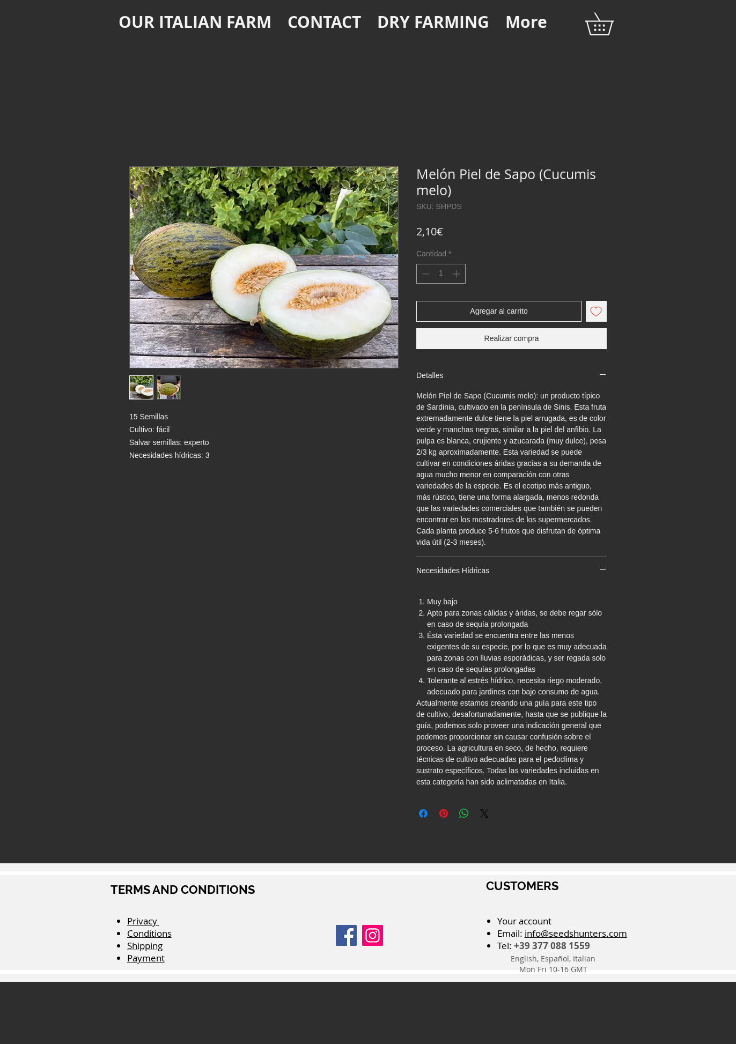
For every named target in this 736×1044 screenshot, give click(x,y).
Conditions (149, 933)
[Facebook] (346, 935)
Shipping (145, 945)
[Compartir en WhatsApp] (464, 813)
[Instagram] (372, 935)
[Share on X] (484, 813)
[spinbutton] (441, 273)
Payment (146, 958)
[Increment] (457, 273)
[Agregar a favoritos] (596, 311)
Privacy (143, 921)
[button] (610, 23)
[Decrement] (424, 273)
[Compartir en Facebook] (423, 813)
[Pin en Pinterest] (443, 813)
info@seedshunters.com (576, 933)
